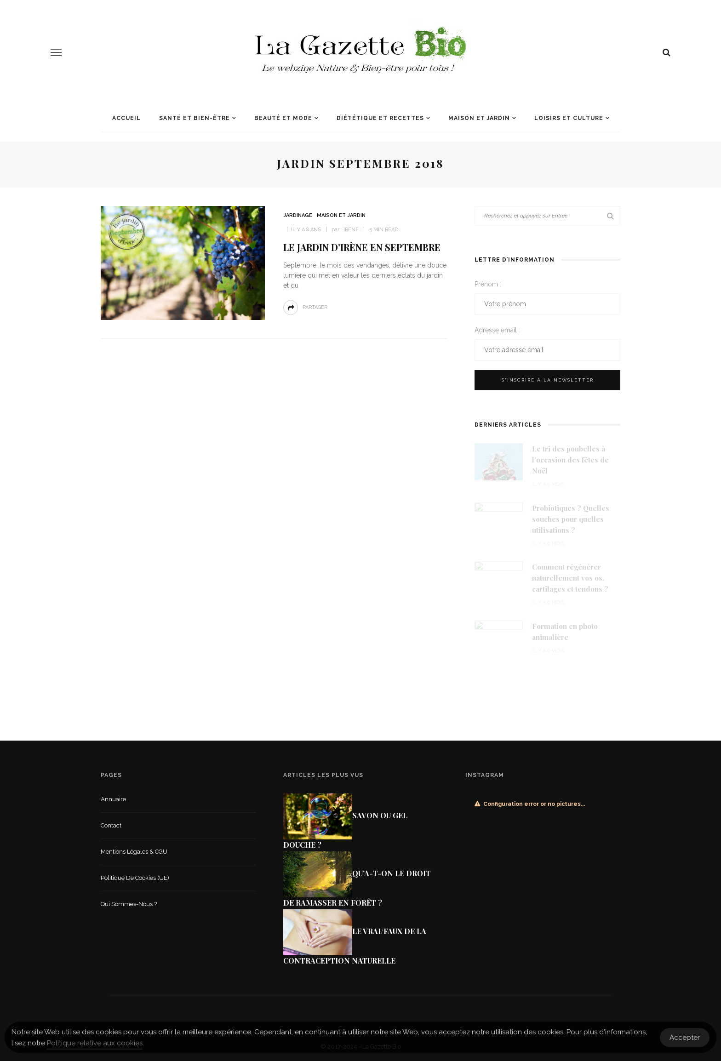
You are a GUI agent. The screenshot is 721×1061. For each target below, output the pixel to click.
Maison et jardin (479, 118)
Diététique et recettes (380, 118)
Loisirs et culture (568, 118)
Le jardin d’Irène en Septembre (362, 247)
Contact (111, 825)
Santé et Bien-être (194, 118)
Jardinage (297, 215)
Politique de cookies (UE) (135, 877)
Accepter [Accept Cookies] (685, 1040)
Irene (351, 230)
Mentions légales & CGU (134, 851)
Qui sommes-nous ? (129, 904)
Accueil (126, 118)
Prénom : (488, 284)
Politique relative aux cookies (95, 1046)
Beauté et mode (283, 118)
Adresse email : (497, 330)
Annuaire (113, 799)
